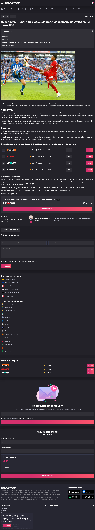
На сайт (90, 150)
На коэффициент (7, 447)
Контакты (4, 511)
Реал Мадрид (7, 304)
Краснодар (7, 351)
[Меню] (2, 2)
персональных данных (29, 261)
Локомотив (7, 344)
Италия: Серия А (8, 286)
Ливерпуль (7, 314)
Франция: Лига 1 (8, 296)
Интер (5, 328)
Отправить (6, 266)
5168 (50, 150)
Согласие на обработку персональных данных (15, 529)
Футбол (5, 16)
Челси (5, 324)
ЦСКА (5, 348)
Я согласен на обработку (20, 261)
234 (49, 170)
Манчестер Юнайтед (10, 334)
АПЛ (13, 16)
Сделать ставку (47, 209)
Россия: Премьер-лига (10, 282)
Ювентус (6, 331)
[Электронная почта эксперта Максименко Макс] (31, 222)
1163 (49, 163)
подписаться (47, 422)
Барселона (7, 307)
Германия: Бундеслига (9, 293)
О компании (4, 508)
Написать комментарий (10, 229)
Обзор (69, 150)
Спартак (6, 341)
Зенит (5, 338)
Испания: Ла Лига (9, 279)
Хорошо (7, 525)
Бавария (6, 317)
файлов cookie (7, 521)
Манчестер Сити (8, 311)
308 (49, 156)
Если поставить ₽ (7, 438)
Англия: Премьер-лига (10, 289)
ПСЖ (5, 321)
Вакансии (4, 513)
